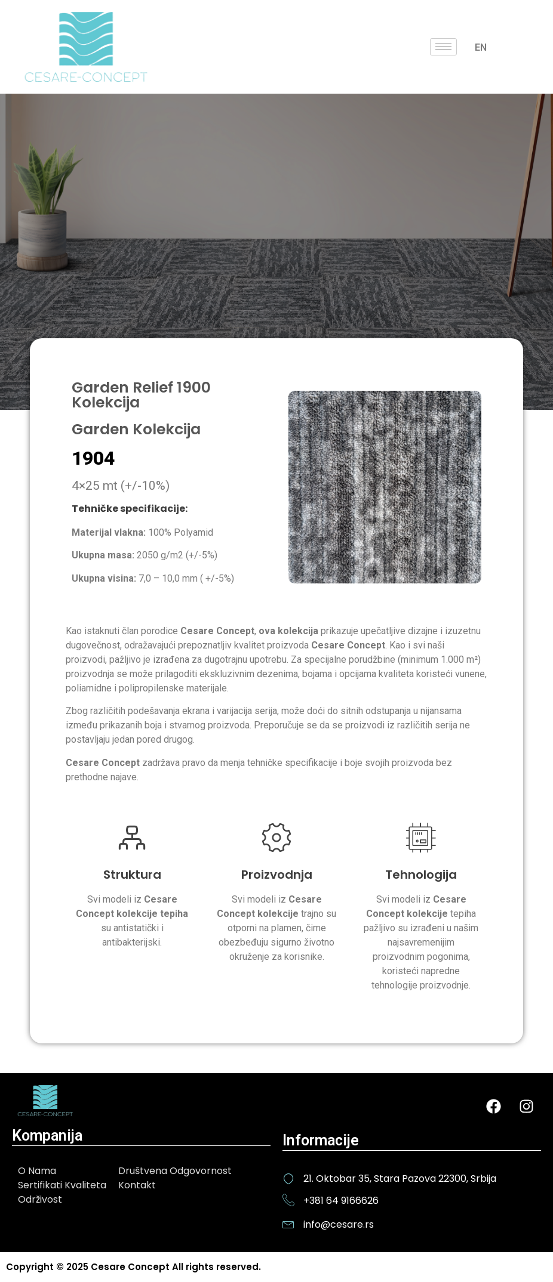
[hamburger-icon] (443, 46)
